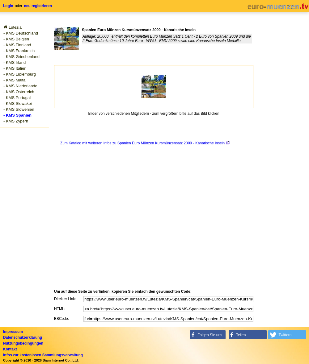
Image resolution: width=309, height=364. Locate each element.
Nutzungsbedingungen (23, 343)
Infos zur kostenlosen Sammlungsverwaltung (43, 355)
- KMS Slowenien (18, 109)
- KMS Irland (14, 62)
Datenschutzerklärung (22, 337)
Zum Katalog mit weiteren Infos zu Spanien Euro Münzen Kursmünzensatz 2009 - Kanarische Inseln (142, 143)
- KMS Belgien (16, 39)
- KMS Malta (14, 80)
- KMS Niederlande (20, 86)
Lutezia (15, 27)
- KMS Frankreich (19, 50)
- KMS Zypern (15, 121)
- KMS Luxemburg (19, 74)
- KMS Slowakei (17, 103)
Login (8, 6)
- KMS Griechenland (21, 56)
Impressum (13, 331)
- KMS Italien (14, 68)
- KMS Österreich (18, 91)
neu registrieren (38, 6)
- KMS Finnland (17, 45)
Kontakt (10, 349)
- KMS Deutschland (20, 33)
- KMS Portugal (17, 97)
